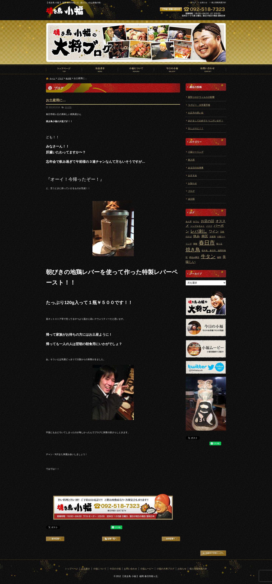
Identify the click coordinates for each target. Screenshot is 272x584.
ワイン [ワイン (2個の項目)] (214, 231)
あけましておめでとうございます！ (205, 120)
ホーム (52, 78)
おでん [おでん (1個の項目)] (196, 221)
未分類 (68, 78)
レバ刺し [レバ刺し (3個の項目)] (198, 231)
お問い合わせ (208, 69)
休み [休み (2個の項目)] (196, 236)
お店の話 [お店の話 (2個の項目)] (207, 221)
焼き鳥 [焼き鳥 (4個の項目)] (193, 249)
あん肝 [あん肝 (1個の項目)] (189, 221)
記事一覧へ (111, 539)
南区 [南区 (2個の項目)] (204, 236)
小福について (136, 69)
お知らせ (203, 2)
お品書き (100, 69)
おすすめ (192, 175)
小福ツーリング (195, 152)
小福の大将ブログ (165, 568)
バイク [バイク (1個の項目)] (209, 226)
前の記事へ (55, 539)
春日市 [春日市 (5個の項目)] (207, 242)
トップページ (64, 69)
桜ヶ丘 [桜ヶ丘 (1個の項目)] (219, 244)
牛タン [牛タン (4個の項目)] (208, 256)
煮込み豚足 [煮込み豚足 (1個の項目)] (194, 257)
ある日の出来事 (195, 167)
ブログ (193, 2)
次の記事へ (171, 539)
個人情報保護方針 (218, 2)
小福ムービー (146, 568)
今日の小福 (172, 69)
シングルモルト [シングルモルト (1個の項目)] (197, 226)
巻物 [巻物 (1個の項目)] (195, 244)
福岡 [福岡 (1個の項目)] (219, 257)
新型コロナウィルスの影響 (201, 97)
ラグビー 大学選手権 (199, 105)
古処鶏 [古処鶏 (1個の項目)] (213, 236)
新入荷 (191, 160)
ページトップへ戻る (213, 553)
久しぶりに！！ (195, 128)
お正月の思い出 (195, 112)
